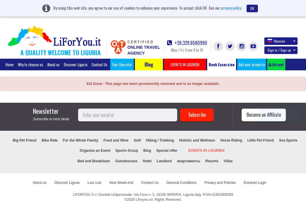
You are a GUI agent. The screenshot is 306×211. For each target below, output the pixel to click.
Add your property (252, 64)
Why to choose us (30, 64)
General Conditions (182, 183)
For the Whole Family (80, 140)
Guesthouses (126, 161)
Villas (228, 161)
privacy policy (231, 8)
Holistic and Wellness (197, 140)
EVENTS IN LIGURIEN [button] (185, 64)
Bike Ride (50, 140)
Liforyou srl (144, 200)
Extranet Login (255, 183)
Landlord (164, 161)
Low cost (94, 183)
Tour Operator (122, 64)
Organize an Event (95, 151)
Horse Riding (231, 140)
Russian (282, 40)
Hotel (147, 161)
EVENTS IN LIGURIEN (206, 151)
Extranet (276, 64)
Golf (137, 140)
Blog (147, 151)
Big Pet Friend (24, 140)
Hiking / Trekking (160, 140)
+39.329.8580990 (187, 43)
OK (252, 8)
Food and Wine (116, 140)
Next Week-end (121, 183)
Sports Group (126, 151)
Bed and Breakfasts (94, 161)
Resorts (211, 161)
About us (53, 64)
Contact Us (100, 64)
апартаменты (188, 161)
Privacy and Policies (220, 183)
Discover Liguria (75, 64)
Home (10, 64)
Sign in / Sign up (282, 50)
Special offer (166, 151)
